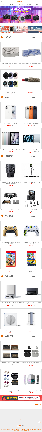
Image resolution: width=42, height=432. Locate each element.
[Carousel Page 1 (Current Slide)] (17, 20)
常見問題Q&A (21, 413)
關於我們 (21, 411)
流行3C (3, 4)
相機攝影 (12, 4)
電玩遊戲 (21, 4)
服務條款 (21, 419)
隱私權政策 (21, 421)
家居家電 (38, 4)
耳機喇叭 (29, 4)
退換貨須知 (21, 417)
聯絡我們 (21, 415)
